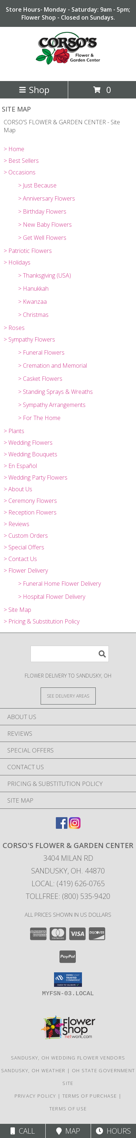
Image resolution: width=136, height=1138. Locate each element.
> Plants (14, 431)
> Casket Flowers (40, 379)
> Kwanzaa (32, 302)
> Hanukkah (33, 288)
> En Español (20, 466)
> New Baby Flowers (45, 225)
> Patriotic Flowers (28, 251)
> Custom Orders (26, 536)
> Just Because (37, 185)
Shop (34, 90)
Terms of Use (68, 1108)
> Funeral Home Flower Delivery (59, 584)
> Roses (14, 328)
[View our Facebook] (61, 826)
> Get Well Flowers (42, 238)
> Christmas (33, 315)
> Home (14, 149)
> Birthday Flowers (42, 211)
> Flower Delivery (26, 570)
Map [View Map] (68, 1131)
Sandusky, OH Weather (33, 1070)
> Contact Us (20, 559)
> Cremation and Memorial (52, 366)
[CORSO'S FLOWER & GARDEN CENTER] (68, 70)
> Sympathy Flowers (29, 339)
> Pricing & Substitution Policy (41, 621)
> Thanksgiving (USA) (44, 275)
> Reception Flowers (30, 512)
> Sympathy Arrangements (52, 405)
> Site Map (17, 610)
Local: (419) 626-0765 (68, 883)
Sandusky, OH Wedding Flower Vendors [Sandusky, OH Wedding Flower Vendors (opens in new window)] (68, 1057)
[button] (68, 979)
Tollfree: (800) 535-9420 (68, 896)
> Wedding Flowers (28, 443)
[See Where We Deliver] (68, 695)
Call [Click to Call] (23, 1131)
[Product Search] (69, 654)
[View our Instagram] (75, 826)
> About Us (18, 489)
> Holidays (17, 262)
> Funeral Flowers (41, 352)
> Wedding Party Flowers (35, 477)
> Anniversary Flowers (46, 198)
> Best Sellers (21, 161)
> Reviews (16, 524)
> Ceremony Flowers (30, 501)
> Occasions (20, 172)
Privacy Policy (35, 1096)
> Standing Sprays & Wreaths (55, 392)
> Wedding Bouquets (30, 454)
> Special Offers (24, 547)
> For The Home (39, 418)
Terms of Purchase (89, 1096)
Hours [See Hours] (113, 1131)
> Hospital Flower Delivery (51, 597)
